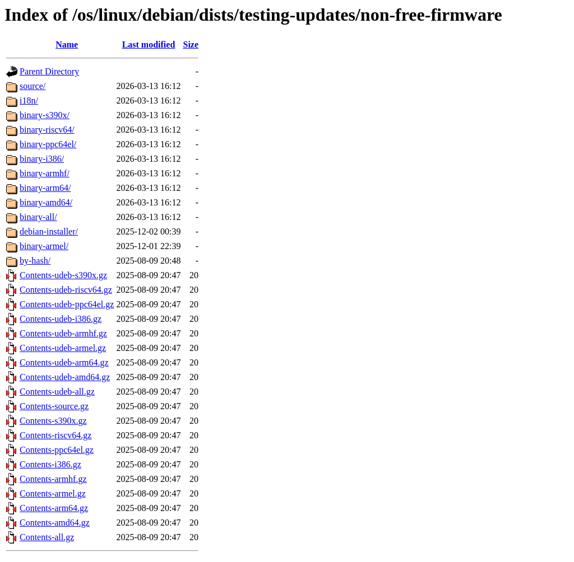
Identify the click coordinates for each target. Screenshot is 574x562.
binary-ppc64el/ (48, 144)
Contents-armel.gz (53, 493)
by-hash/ (35, 260)
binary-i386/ (42, 158)
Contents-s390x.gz (53, 420)
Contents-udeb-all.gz (57, 391)
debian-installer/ (49, 231)
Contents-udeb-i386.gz (60, 319)
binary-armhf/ (45, 173)
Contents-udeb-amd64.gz (65, 377)
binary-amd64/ (46, 202)
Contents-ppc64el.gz (57, 450)
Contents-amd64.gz (55, 522)
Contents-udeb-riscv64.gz (66, 289)
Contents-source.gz (54, 406)
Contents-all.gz (47, 537)
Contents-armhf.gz (53, 479)
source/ (32, 86)
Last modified (148, 44)
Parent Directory (49, 71)
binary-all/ (38, 217)
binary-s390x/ (45, 115)
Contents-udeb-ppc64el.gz (67, 304)
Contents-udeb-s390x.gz (63, 275)
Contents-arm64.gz (54, 508)
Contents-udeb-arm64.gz (64, 362)
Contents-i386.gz (50, 464)
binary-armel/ (44, 246)
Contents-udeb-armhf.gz (63, 333)
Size (191, 44)
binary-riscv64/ (47, 129)
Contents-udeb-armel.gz (63, 348)
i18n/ (29, 100)
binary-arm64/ (45, 188)
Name (66, 44)
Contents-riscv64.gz (55, 435)
